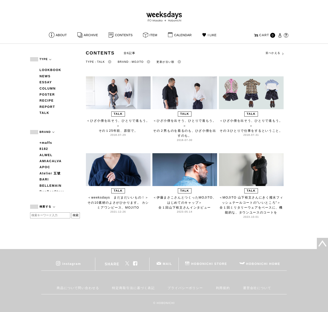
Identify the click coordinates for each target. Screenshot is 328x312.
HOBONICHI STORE (209, 264)
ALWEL (46, 155)
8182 (43, 149)
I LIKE (212, 35)
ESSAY (45, 82)
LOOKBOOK (50, 70)
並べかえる (275, 53)
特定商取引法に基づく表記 (133, 288)
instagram (71, 264)
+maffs (45, 142)
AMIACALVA (50, 161)
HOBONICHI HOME (263, 264)
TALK (44, 113)
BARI (44, 179)
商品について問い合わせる (78, 288)
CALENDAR (182, 35)
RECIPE (46, 100)
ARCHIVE (91, 35)
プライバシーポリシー (185, 288)
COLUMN (47, 88)
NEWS (45, 76)
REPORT (47, 107)
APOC (44, 167)
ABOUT (61, 35)
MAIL (167, 264)
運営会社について (257, 288)
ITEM (153, 35)
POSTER (47, 94)
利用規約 (223, 288)
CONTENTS (124, 35)
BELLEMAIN (50, 185)
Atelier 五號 (50, 173)
